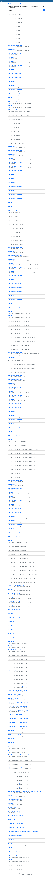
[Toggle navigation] (1, 1)
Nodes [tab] (20, 3)
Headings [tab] (15, 3)
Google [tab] (9, 3)
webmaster (35, 873)
